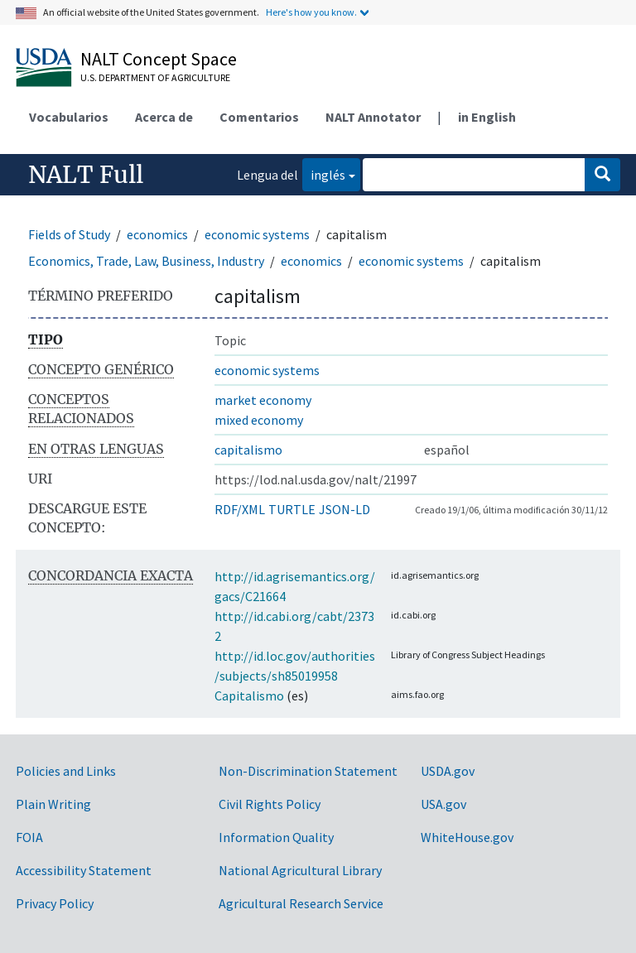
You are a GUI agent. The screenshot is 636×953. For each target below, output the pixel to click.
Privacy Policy (55, 903)
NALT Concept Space (158, 58)
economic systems (257, 234)
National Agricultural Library (300, 870)
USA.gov (443, 804)
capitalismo (248, 449)
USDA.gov (448, 771)
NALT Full (85, 175)
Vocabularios (68, 116)
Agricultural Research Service (301, 903)
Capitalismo (249, 695)
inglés (323, 173)
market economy (262, 400)
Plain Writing (53, 804)
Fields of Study (69, 234)
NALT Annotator (373, 116)
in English (487, 116)
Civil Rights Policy (269, 804)
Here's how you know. (311, 12)
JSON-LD (344, 509)
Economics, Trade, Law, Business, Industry (146, 261)
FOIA (29, 837)
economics (157, 234)
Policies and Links (66, 771)
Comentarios (259, 116)
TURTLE (292, 509)
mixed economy (258, 420)
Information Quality (276, 837)
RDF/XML (239, 509)
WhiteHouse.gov (467, 837)
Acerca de (164, 116)
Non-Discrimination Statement (308, 771)
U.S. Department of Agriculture (155, 77)
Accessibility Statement (84, 870)
